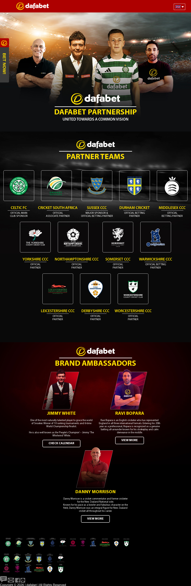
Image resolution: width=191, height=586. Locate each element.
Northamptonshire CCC (77, 259)
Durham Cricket (134, 208)
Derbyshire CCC (95, 311)
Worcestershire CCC (133, 311)
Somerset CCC (118, 259)
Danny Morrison (95, 491)
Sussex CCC (97, 208)
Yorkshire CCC (35, 259)
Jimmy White (61, 413)
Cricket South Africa (58, 208)
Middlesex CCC (172, 208)
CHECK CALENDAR (61, 443)
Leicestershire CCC (58, 311)
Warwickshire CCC (155, 259)
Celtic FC (19, 208)
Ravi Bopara (129, 413)
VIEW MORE (129, 440)
